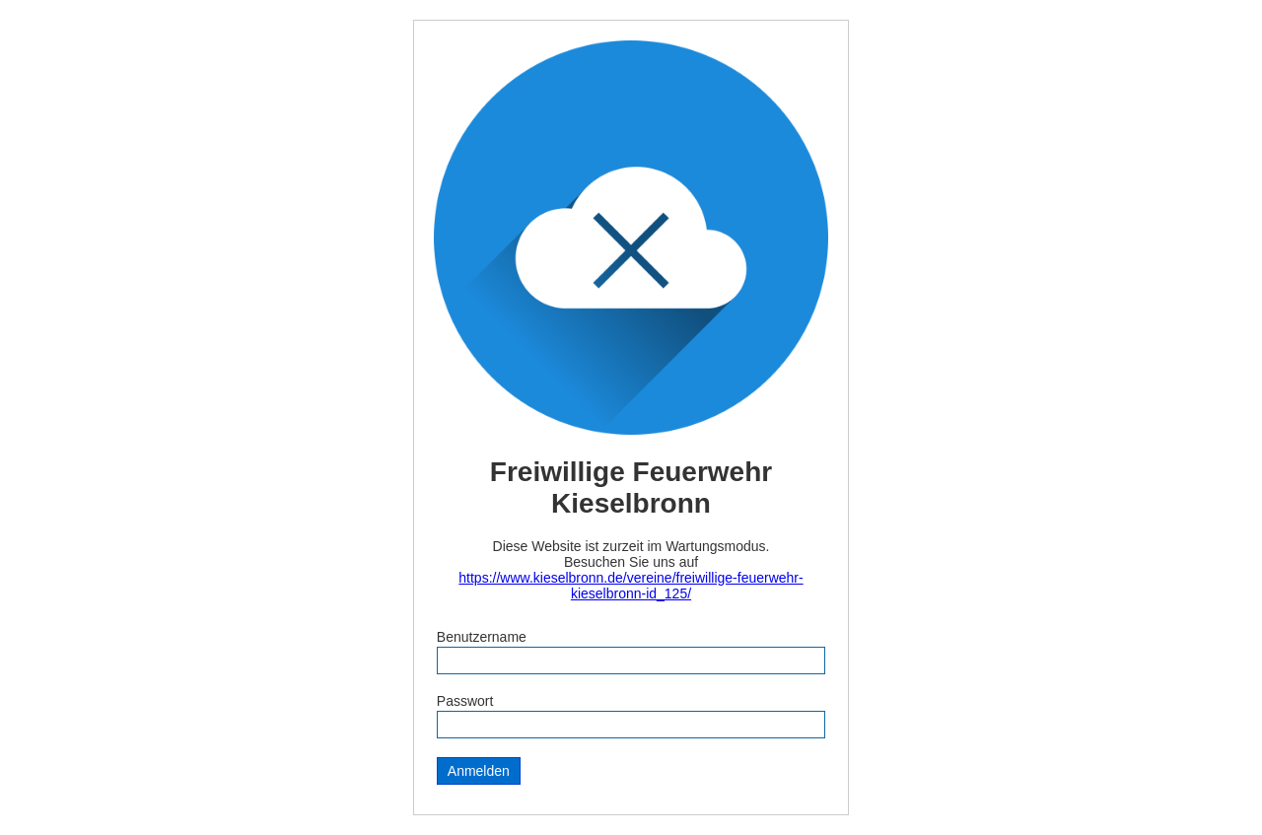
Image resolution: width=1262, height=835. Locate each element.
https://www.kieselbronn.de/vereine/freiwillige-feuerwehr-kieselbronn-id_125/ (630, 585)
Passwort (465, 701)
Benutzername (481, 637)
